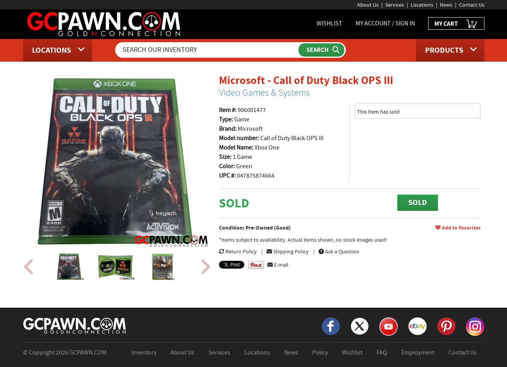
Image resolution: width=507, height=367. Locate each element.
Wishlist (352, 352)
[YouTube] (388, 326)
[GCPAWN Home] (75, 325)
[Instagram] (475, 326)
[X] (359, 325)
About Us (368, 4)
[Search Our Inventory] (208, 50)
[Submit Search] (321, 50)
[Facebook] (331, 325)
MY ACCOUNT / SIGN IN (385, 23)
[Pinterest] (446, 325)
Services (394, 4)
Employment (417, 352)
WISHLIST (329, 23)
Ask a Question (338, 251)
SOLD (417, 202)
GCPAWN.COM (88, 352)
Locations (422, 4)
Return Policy (238, 251)
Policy (320, 352)
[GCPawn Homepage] (104, 23)
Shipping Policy (288, 251)
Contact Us (471, 4)
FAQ (382, 352)
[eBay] (417, 325)
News (446, 4)
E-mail (277, 264)
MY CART (456, 24)
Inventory (144, 352)
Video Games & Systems (264, 92)
